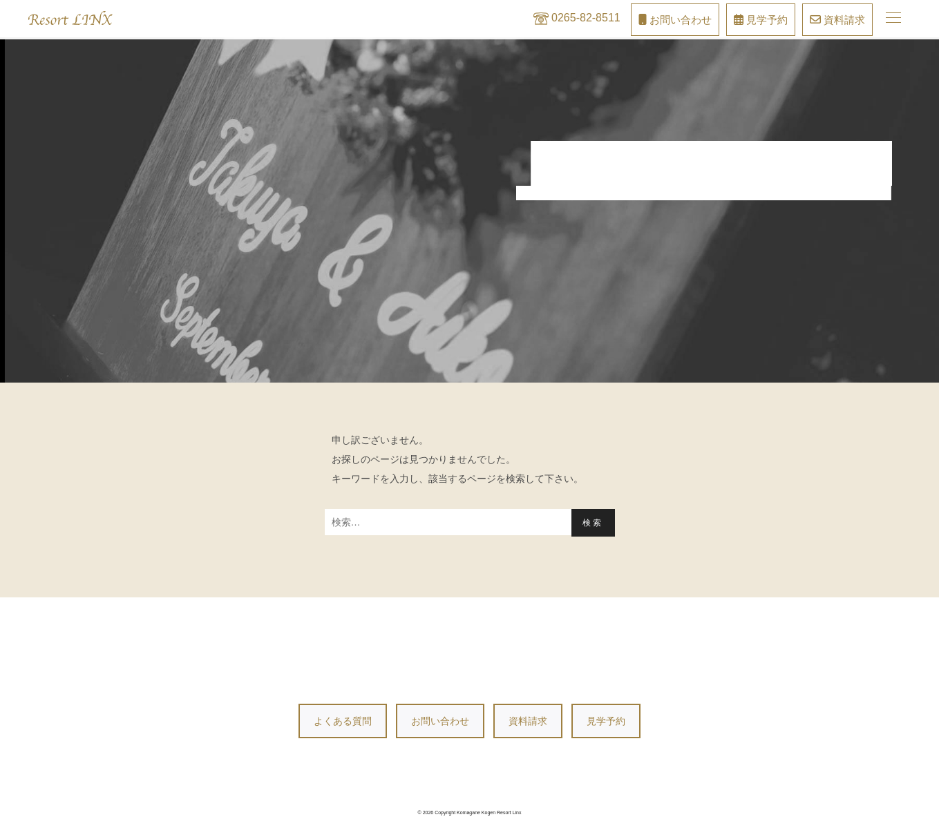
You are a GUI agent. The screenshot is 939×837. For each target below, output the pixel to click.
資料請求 (528, 721)
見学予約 (606, 721)
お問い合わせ (440, 721)
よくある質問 (343, 721)
